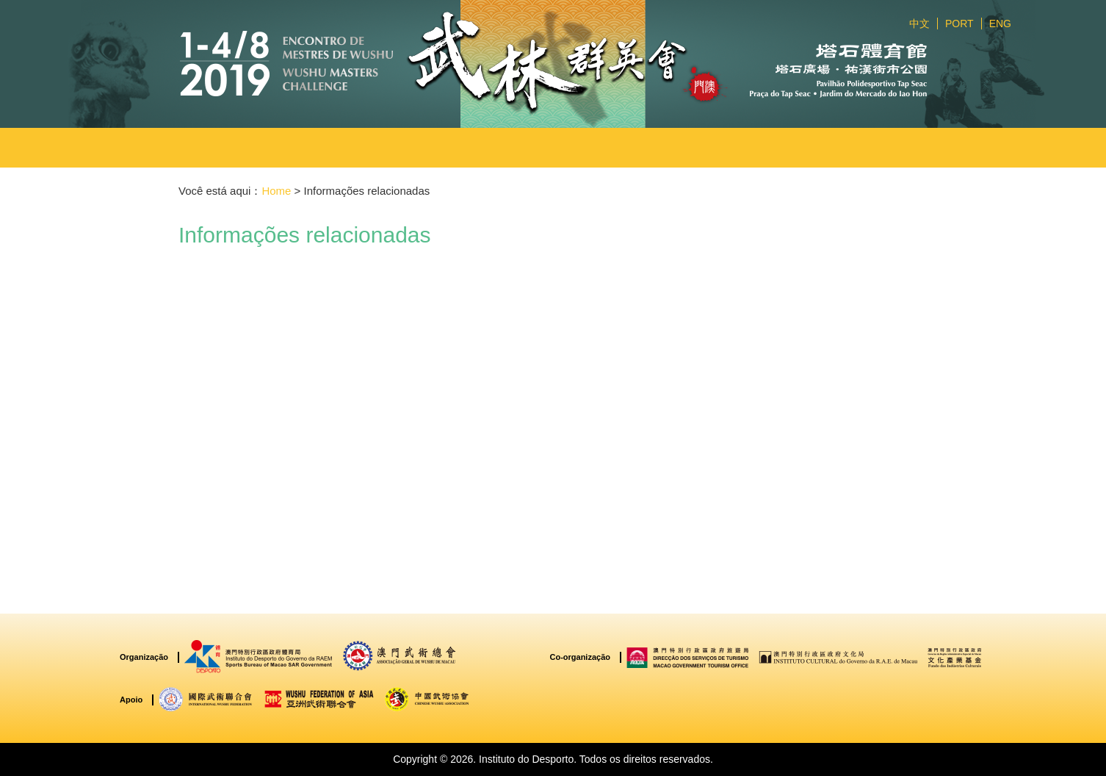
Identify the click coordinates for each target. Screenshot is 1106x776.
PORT (959, 23)
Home (276, 190)
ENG (1000, 23)
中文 (919, 23)
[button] (394, 148)
